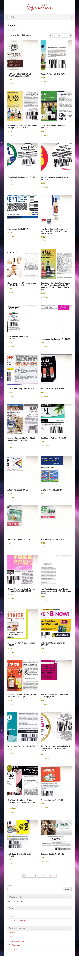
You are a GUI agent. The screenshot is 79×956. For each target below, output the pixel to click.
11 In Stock (11, 236)
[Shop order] (60, 35)
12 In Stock (45, 758)
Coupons (12, 933)
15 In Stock (11, 497)
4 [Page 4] (35, 875)
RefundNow (39, 7)
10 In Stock (45, 446)
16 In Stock (11, 346)
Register (12, 916)
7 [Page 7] (43, 875)
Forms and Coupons (18, 921)
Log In (11, 912)
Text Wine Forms (15, 945)
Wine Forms (13, 949)
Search (9, 886)
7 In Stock (10, 448)
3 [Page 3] (31, 875)
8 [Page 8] (47, 875)
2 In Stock (44, 241)
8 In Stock (10, 864)
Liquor (11, 937)
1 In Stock (10, 83)
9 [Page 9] (50, 875)
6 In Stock (10, 135)
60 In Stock (45, 861)
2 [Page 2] (28, 875)
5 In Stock (44, 135)
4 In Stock (44, 81)
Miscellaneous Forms (16, 941)
